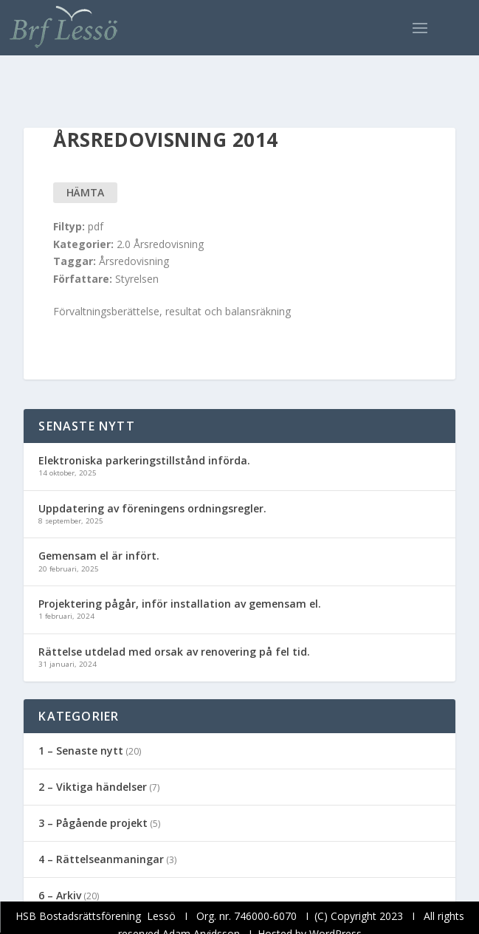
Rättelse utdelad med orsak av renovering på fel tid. (174, 652)
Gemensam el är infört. (98, 556)
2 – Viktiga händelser (92, 787)
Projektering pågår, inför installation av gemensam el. (179, 604)
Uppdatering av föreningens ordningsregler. (152, 508)
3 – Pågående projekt (93, 823)
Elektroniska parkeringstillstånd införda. (144, 460)
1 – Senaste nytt (80, 751)
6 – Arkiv (59, 895)
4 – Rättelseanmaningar (101, 859)
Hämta (85, 192)
